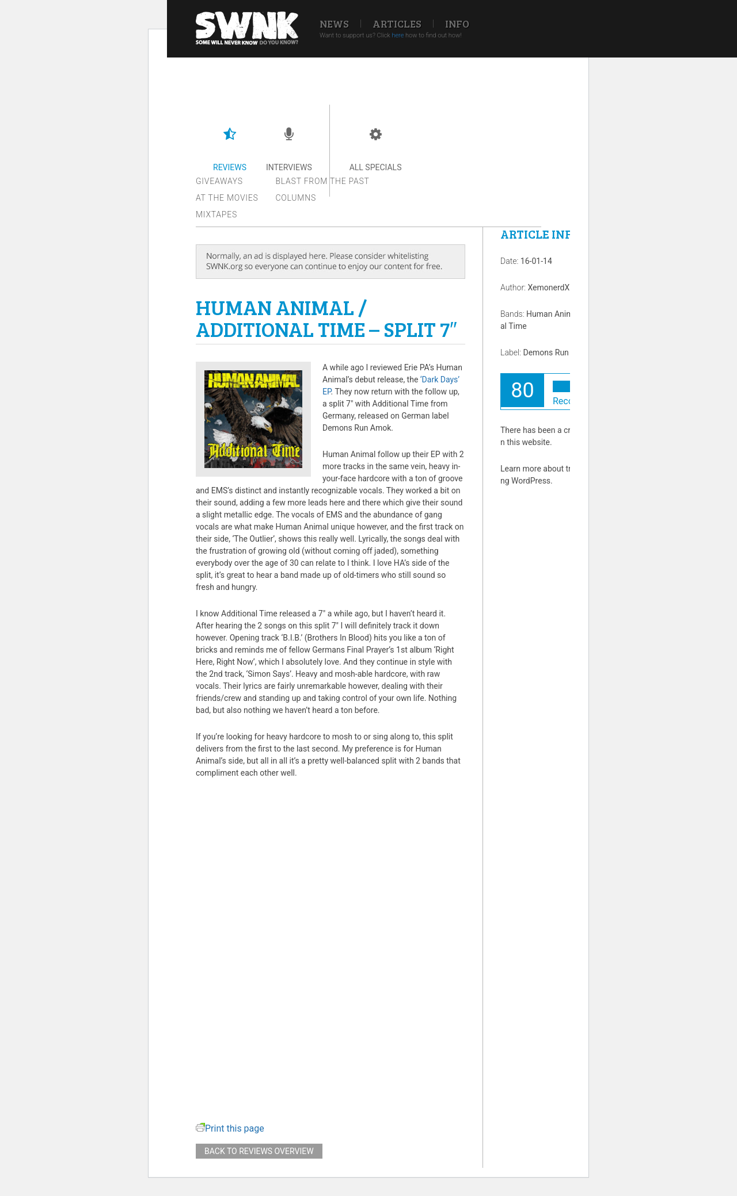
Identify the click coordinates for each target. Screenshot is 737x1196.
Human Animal (552, 314)
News (334, 23)
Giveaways (219, 181)
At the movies (227, 197)
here (398, 35)
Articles (397, 23)
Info (457, 23)
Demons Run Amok (557, 352)
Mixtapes (216, 214)
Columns (296, 197)
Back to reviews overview (259, 1151)
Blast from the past (323, 181)
